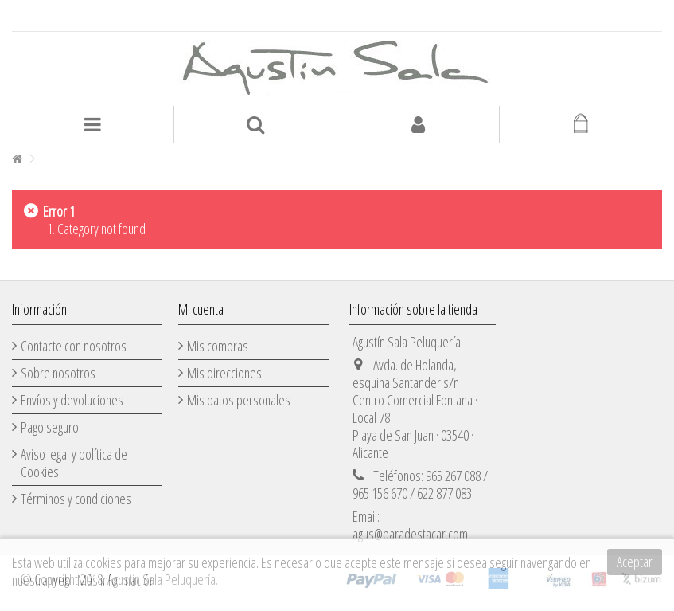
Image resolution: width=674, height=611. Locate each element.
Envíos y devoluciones (72, 400)
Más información (116, 579)
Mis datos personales (238, 400)
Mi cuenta (201, 309)
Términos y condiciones (76, 498)
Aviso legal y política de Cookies (74, 462)
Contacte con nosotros (74, 345)
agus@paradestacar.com (410, 533)
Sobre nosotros (58, 373)
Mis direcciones (224, 373)
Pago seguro (50, 427)
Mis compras (217, 345)
